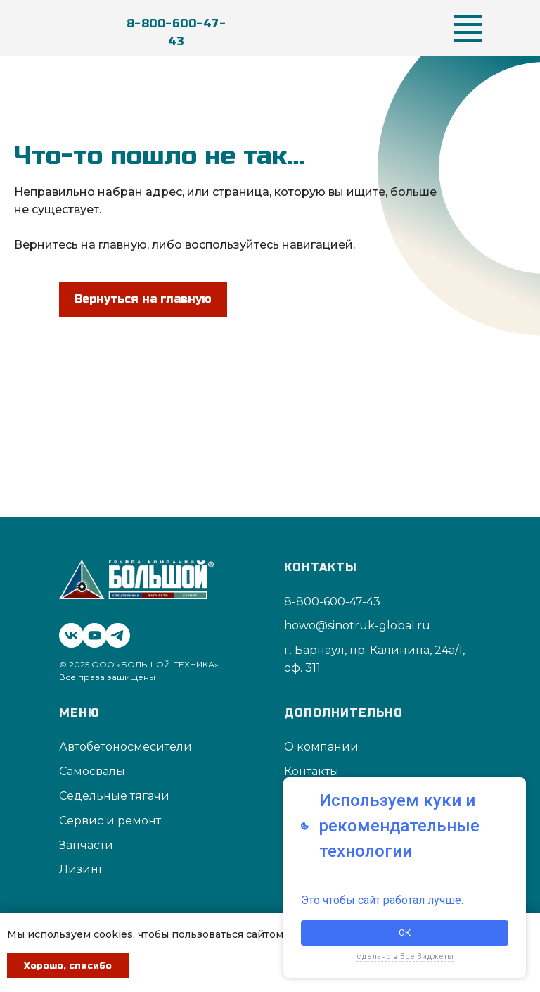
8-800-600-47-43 (176, 32)
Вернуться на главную (143, 299)
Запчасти (86, 845)
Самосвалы (92, 771)
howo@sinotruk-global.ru (357, 625)
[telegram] (114, 632)
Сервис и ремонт (110, 820)
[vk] (68, 632)
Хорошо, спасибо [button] (68, 966)
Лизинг (81, 869)
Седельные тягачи (114, 796)
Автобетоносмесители (125, 746)
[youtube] (91, 632)
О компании (321, 746)
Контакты (311, 771)
